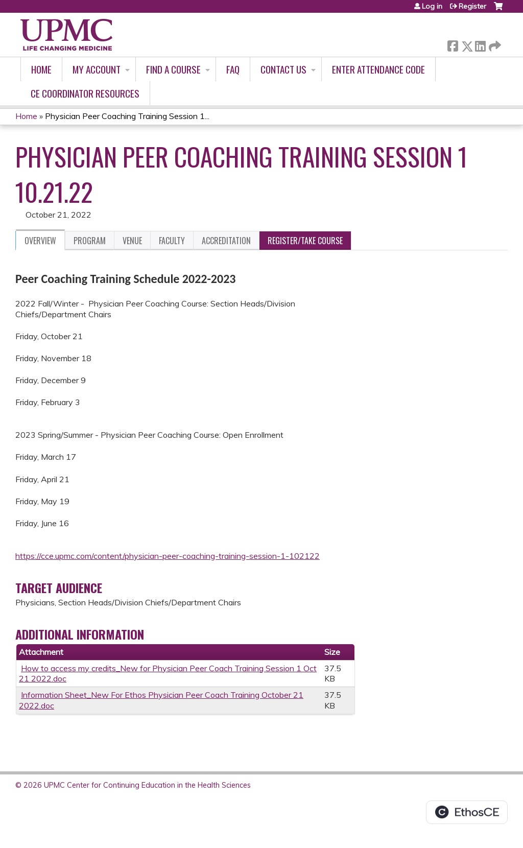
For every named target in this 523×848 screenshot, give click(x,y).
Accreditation (226, 240)
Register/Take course (305, 240)
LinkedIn (480, 44)
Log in (432, 6)
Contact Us (283, 69)
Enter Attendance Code (378, 69)
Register (472, 6)
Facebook (452, 44)
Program (90, 240)
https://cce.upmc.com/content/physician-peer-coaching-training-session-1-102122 (167, 556)
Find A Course (173, 69)
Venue (132, 240)
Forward (494, 44)
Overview (40, 240)
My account (97, 69)
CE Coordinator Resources (85, 93)
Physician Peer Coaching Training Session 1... (127, 116)
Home (41, 69)
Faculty (172, 240)
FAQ (233, 69)
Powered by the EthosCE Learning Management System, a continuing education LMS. (467, 812)
